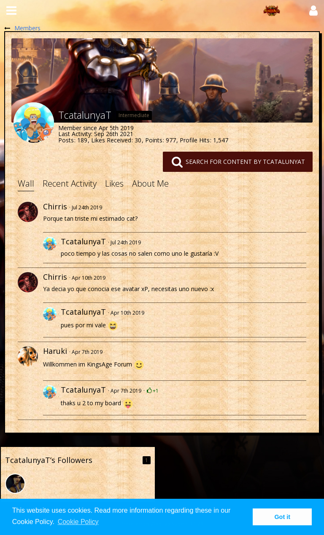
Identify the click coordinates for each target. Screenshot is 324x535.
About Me (150, 183)
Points (153, 140)
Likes (114, 183)
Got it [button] (282, 517)
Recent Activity (70, 183)
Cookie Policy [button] (78, 521)
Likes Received (111, 140)
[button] (11, 10)
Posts (66, 140)
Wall (26, 183)
